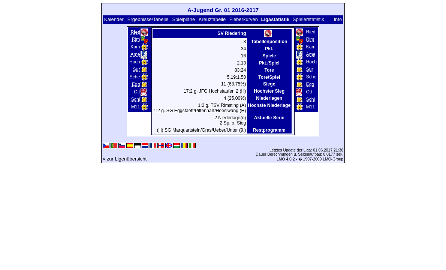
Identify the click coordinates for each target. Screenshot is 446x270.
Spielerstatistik (309, 19)
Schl (135, 99)
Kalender (114, 19)
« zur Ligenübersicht (125, 159)
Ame (135, 54)
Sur (136, 69)
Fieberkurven (243, 19)
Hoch (134, 61)
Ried (311, 31)
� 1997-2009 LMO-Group (320, 159)
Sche (135, 77)
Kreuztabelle (212, 19)
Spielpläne (183, 19)
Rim (136, 39)
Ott (137, 91)
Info (338, 19)
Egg (136, 84)
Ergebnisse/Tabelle (148, 19)
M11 (135, 107)
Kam (135, 47)
